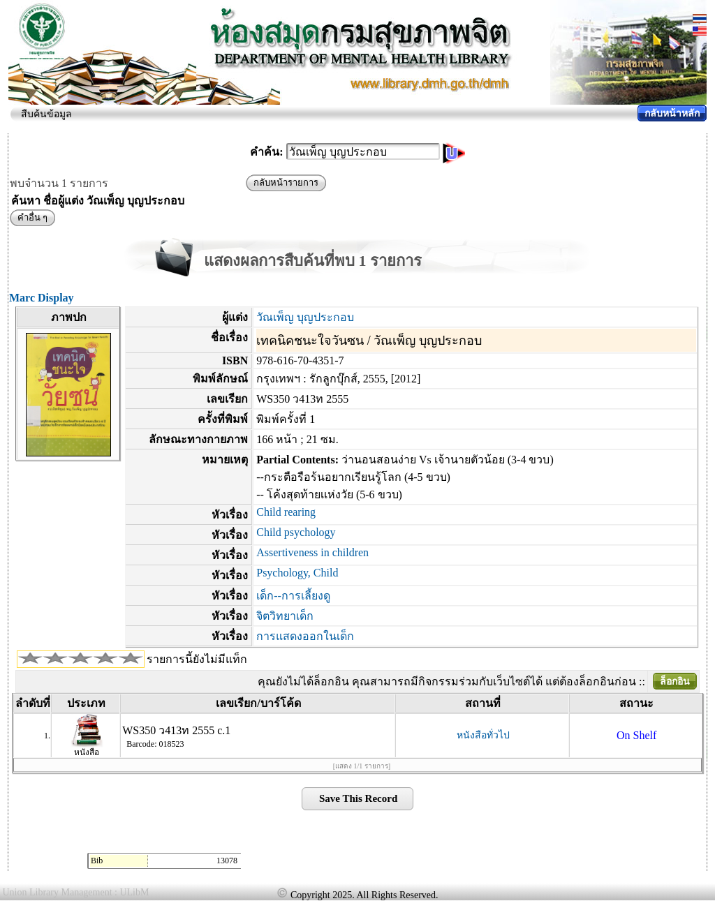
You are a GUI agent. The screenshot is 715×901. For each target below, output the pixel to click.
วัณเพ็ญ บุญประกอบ (305, 317)
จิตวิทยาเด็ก (285, 616)
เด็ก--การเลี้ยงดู (293, 596)
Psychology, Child (297, 573)
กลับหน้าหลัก (672, 113)
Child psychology (295, 532)
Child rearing (286, 512)
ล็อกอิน (675, 681)
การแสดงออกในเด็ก (305, 636)
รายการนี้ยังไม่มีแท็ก (197, 659)
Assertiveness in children (312, 552)
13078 (226, 860)
